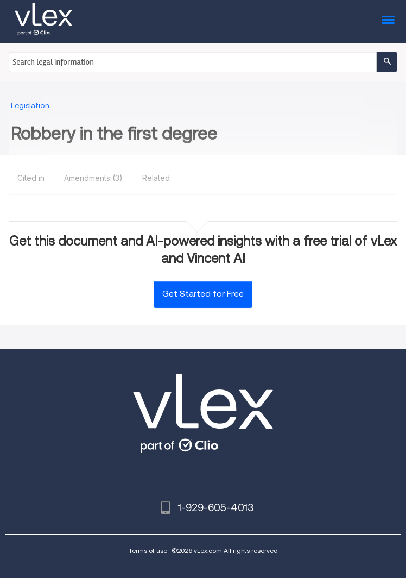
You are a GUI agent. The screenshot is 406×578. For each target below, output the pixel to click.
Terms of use (148, 550)
